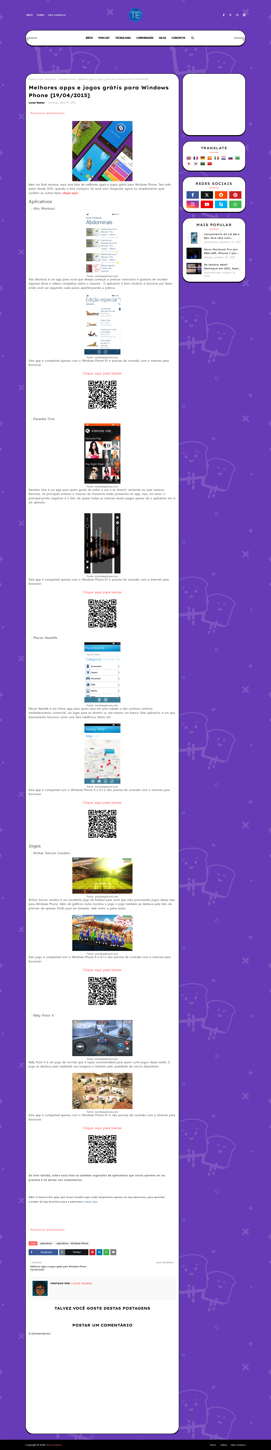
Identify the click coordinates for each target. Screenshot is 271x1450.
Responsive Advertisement (47, 113)
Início (29, 15)
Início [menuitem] (89, 38)
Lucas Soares (37, 102)
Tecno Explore (54, 1445)
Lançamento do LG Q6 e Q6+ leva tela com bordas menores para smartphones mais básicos (221, 236)
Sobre (40, 15)
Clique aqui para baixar (102, 373)
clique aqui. (70, 193)
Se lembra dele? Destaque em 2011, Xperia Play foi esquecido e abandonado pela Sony (222, 266)
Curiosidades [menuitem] (144, 38)
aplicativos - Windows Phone (60, 79)
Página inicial (36, 79)
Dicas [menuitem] (162, 38)
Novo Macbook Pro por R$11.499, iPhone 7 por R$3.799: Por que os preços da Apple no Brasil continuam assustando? (221, 251)
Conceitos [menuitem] (178, 38)
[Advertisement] (135, 60)
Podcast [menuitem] (104, 38)
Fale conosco (57, 15)
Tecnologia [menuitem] (123, 38)
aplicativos (46, 1243)
